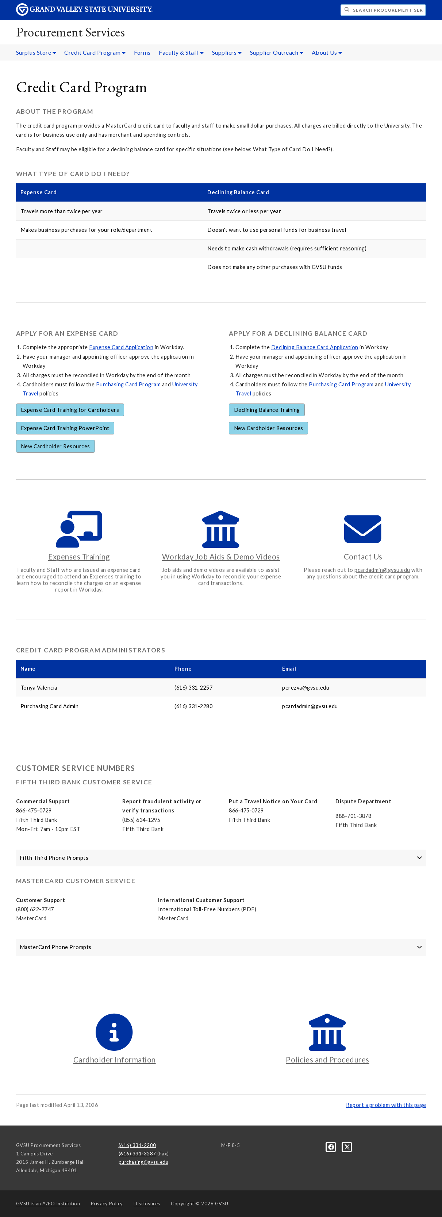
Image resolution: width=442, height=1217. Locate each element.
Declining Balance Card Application (314, 347)
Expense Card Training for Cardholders (70, 410)
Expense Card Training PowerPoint (65, 428)
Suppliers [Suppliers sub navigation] (227, 52)
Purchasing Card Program (128, 384)
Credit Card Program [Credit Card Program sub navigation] (95, 52)
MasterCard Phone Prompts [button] (221, 947)
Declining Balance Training (267, 410)
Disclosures (147, 1203)
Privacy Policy (107, 1203)
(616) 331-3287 (137, 1153)
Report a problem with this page (386, 1105)
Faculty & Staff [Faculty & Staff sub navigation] (181, 52)
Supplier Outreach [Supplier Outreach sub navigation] (277, 52)
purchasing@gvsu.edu (144, 1162)
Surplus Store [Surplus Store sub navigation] (36, 52)
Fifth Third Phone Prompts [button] (221, 858)
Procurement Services (70, 32)
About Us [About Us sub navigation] (327, 52)
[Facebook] (332, 1147)
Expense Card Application (121, 347)
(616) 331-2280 (137, 1145)
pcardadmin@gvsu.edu (382, 570)
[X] (347, 1147)
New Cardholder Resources (55, 446)
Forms (142, 52)
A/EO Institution (48, 1203)
